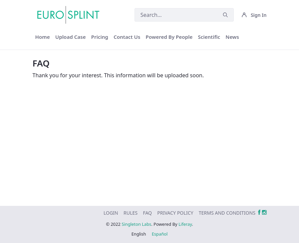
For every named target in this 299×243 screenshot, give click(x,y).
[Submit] (225, 15)
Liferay (185, 224)
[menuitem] (43, 37)
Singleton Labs (136, 224)
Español (159, 234)
